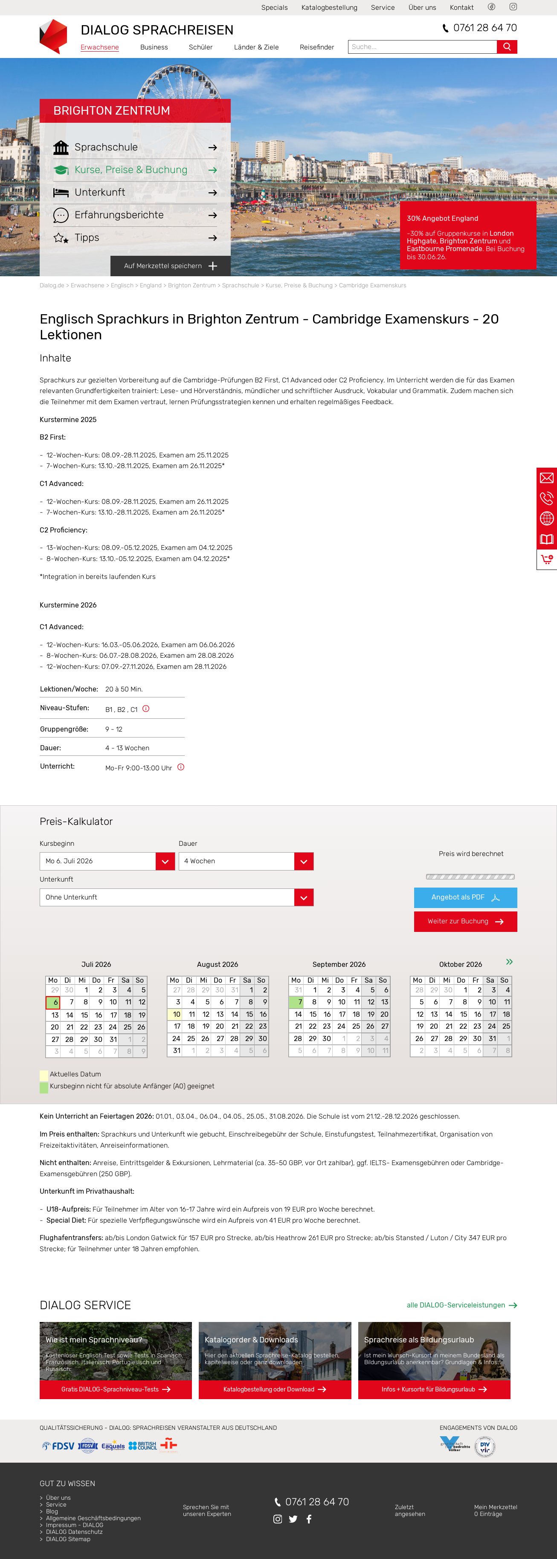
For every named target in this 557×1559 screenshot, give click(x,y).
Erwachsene (100, 47)
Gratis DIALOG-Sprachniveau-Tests (110, 1389)
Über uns (422, 7)
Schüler (201, 47)
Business (154, 47)
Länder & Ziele (256, 47)
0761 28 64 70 (485, 28)
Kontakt (462, 7)
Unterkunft (56, 879)
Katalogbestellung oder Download (268, 1389)
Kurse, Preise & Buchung (299, 285)
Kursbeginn (57, 843)
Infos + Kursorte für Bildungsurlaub (428, 1389)
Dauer (188, 843)
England (151, 285)
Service (383, 7)
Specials (274, 7)
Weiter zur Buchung (466, 921)
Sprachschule (240, 285)
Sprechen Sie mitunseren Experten (207, 1511)
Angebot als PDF (466, 897)
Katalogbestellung (329, 7)
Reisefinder (317, 47)
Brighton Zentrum (111, 111)
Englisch (122, 285)
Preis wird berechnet (471, 854)
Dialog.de (52, 285)
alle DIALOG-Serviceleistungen (456, 1305)
